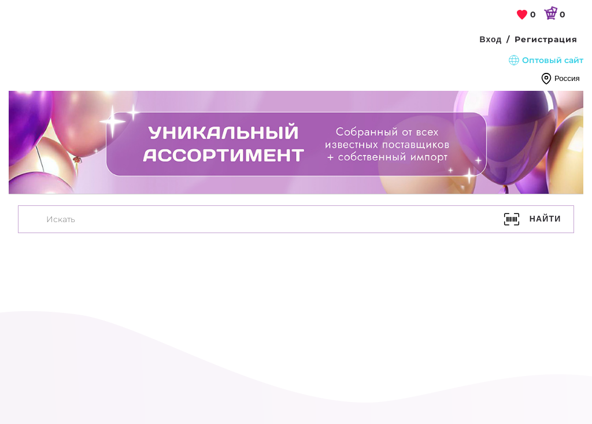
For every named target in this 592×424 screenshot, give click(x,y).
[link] (526, 15)
